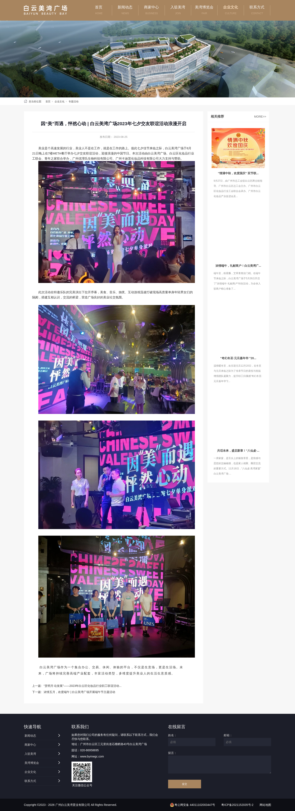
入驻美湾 (30, 753)
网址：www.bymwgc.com (87, 756)
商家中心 (30, 744)
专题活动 (73, 101)
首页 (48, 101)
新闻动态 (30, 735)
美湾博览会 (32, 762)
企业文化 (59, 101)
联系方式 (256, 7)
